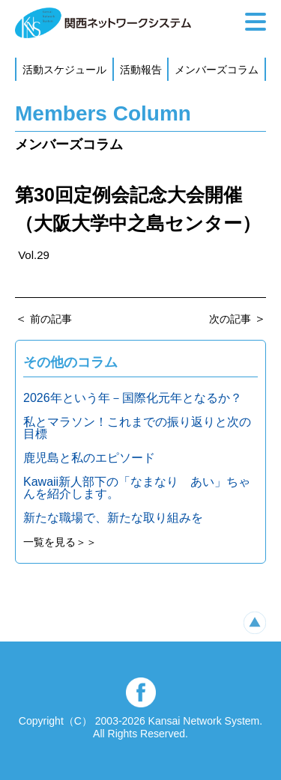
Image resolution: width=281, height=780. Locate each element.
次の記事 (230, 319)
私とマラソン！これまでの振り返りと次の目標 (137, 427)
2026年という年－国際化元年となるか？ (132, 397)
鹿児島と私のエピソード (89, 457)
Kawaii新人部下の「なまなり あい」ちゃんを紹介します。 (136, 487)
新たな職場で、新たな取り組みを (113, 517)
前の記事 (51, 319)
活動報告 (141, 70)
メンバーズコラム (217, 70)
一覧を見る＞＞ (60, 542)
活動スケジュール (64, 70)
